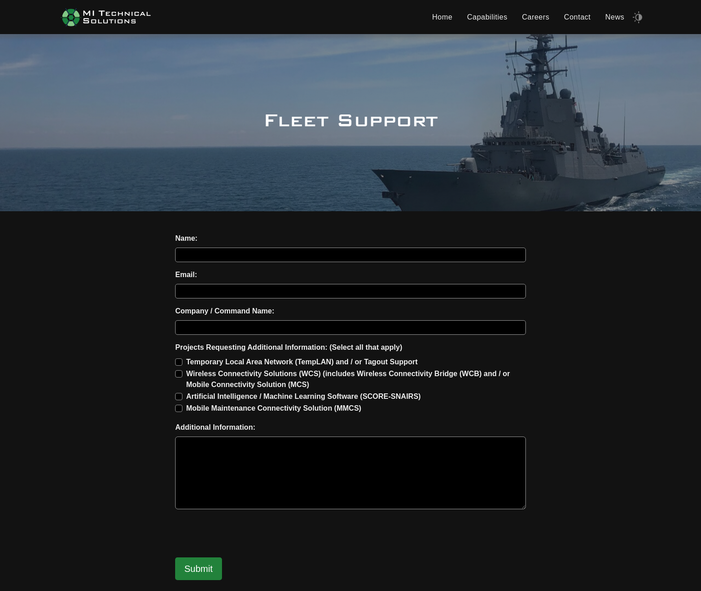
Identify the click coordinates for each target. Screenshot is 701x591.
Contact (577, 17)
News (614, 17)
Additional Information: (215, 427)
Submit (198, 569)
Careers (535, 17)
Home (442, 17)
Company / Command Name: (224, 311)
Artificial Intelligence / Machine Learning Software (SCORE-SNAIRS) (303, 396)
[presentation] (244, 534)
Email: (186, 274)
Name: (186, 238)
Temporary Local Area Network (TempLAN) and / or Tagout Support (302, 362)
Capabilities (487, 17)
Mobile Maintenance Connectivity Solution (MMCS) (273, 408)
